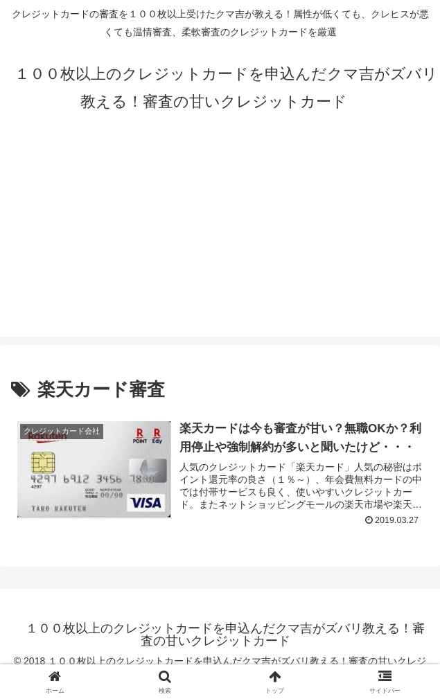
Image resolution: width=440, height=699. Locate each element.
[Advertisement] (220, 240)
